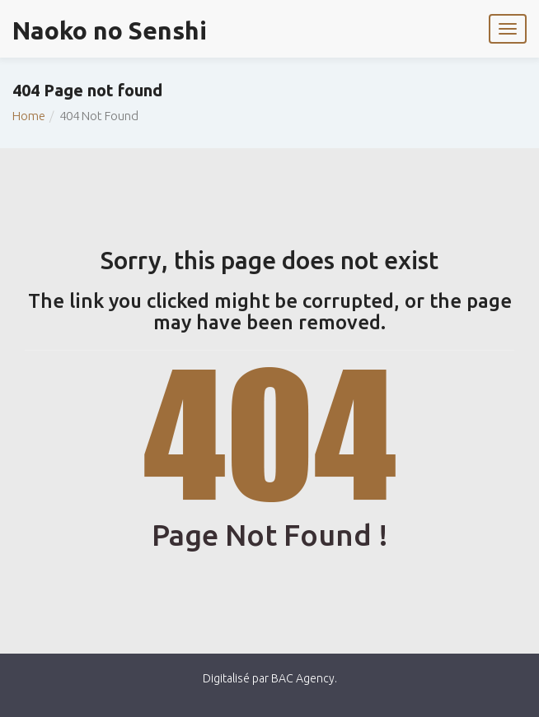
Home (28, 116)
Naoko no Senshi (109, 30)
